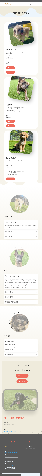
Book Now (10, 72)
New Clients (22, 381)
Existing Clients (22, 376)
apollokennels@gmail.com (10, 431)
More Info (10, 67)
